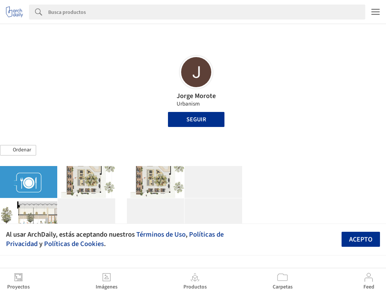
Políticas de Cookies (74, 244)
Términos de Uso (161, 234)
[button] (18, 150)
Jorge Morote (196, 96)
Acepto (360, 239)
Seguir (196, 119)
